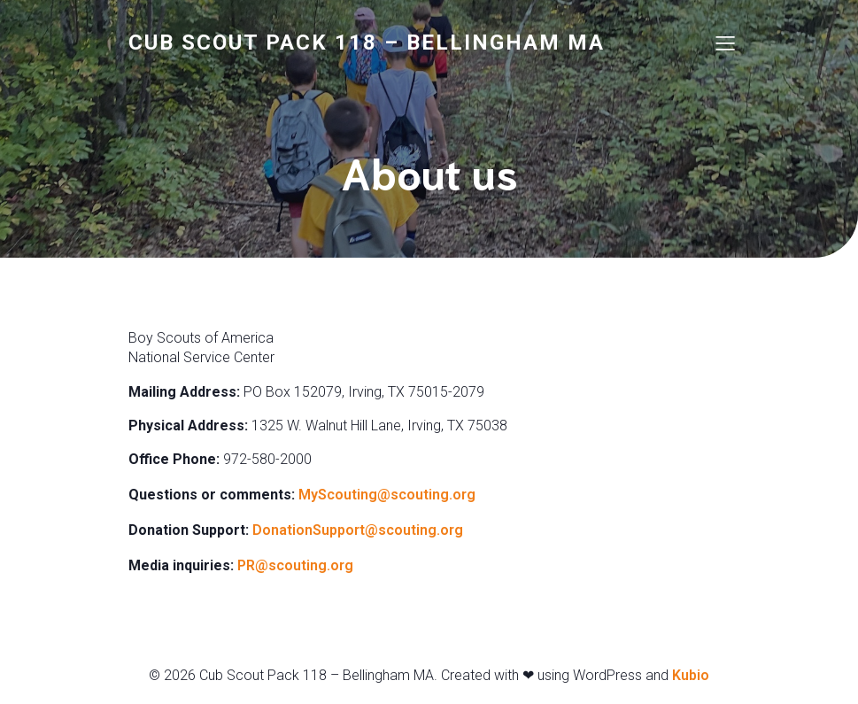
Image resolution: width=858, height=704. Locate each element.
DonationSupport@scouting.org (359, 530)
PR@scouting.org (297, 565)
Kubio (690, 675)
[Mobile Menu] (726, 42)
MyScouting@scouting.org (388, 494)
